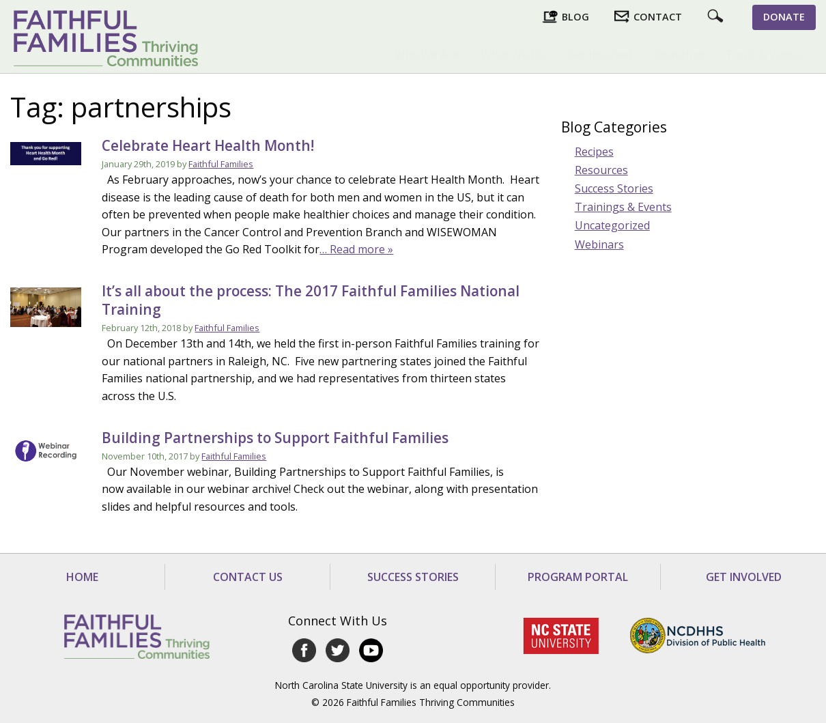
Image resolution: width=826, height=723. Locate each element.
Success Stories (614, 188)
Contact (657, 16)
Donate (784, 16)
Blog (575, 16)
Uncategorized (612, 225)
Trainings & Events (623, 206)
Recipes (594, 151)
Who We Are (427, 54)
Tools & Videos (765, 54)
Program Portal (578, 576)
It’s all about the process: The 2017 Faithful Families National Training (310, 300)
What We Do (513, 54)
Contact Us (248, 576)
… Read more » (356, 249)
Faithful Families (220, 164)
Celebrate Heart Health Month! (208, 145)
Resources (601, 170)
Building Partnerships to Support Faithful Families (275, 437)
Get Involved (600, 54)
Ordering (679, 54)
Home (82, 576)
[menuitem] (426, 54)
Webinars (599, 244)
